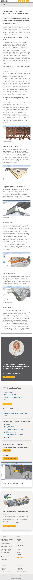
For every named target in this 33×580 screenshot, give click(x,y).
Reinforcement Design (9, 426)
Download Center (21, 542)
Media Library (20, 550)
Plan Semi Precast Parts (10, 432)
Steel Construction (8, 436)
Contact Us (20, 565)
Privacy (26, 575)
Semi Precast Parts (8, 396)
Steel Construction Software (7, 546)
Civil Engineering (4, 540)
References (3, 568)
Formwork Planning (5, 542)
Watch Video (7, 450)
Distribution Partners (5, 571)
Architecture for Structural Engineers (13, 397)
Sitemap (4, 575)
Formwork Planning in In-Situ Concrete (13, 434)
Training (19, 539)
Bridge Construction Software (7, 545)
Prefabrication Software (6, 549)
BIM (5, 399)
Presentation (20, 569)
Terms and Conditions (18, 575)
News (18, 547)
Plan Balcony (7, 424)
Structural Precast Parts (10, 394)
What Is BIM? (7, 412)
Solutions (3, 536)
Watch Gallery (7, 404)
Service (19, 536)
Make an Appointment (9, 376)
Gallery (18, 552)
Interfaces (6, 400)
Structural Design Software (7, 539)
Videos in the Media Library (10, 458)
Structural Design (8, 392)
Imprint (10, 575)
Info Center (20, 545)
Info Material (20, 568)
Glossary (19, 549)
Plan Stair (6, 437)
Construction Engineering (10, 391)
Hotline (18, 540)
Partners (3, 569)
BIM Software (4, 559)
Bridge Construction (9, 428)
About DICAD (4, 565)
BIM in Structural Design (9, 526)
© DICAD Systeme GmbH (16, 578)
